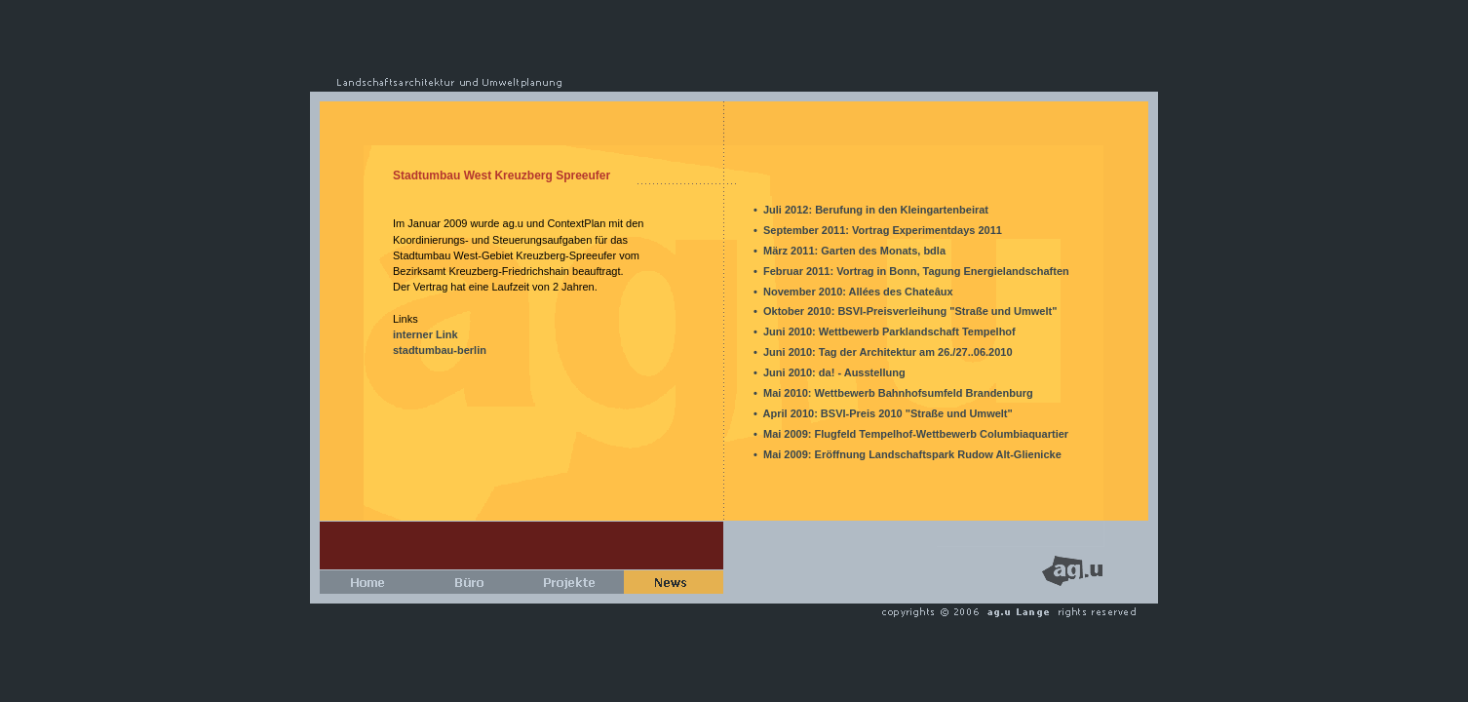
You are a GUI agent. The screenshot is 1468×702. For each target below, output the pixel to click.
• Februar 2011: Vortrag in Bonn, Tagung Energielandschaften (911, 271)
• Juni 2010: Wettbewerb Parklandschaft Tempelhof (884, 331)
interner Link (425, 334)
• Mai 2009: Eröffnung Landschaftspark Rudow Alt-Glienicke (907, 454)
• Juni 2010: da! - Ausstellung (829, 372)
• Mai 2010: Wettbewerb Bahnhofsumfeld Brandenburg (893, 393)
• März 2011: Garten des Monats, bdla (849, 250)
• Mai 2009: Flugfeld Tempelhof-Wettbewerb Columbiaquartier (910, 434)
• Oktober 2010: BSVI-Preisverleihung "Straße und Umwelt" (905, 311)
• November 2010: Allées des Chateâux (853, 291)
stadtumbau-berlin (439, 350)
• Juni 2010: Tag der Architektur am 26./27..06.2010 (883, 352)
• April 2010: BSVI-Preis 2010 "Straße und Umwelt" (883, 413)
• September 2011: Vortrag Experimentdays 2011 (877, 230)
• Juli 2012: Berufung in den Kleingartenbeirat (870, 209)
